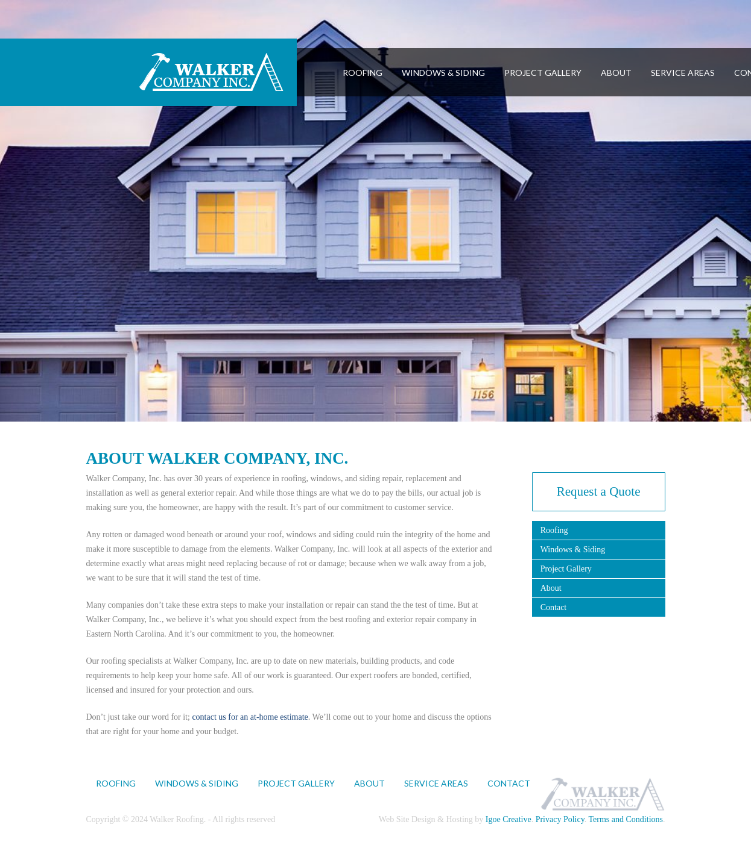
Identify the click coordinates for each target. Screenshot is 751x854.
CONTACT (508, 783)
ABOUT (616, 72)
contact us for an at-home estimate (250, 717)
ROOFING (362, 72)
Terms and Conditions (626, 819)
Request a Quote (599, 491)
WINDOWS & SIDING (443, 72)
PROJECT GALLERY (542, 72)
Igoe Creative (508, 819)
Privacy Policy (560, 819)
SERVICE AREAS (683, 72)
